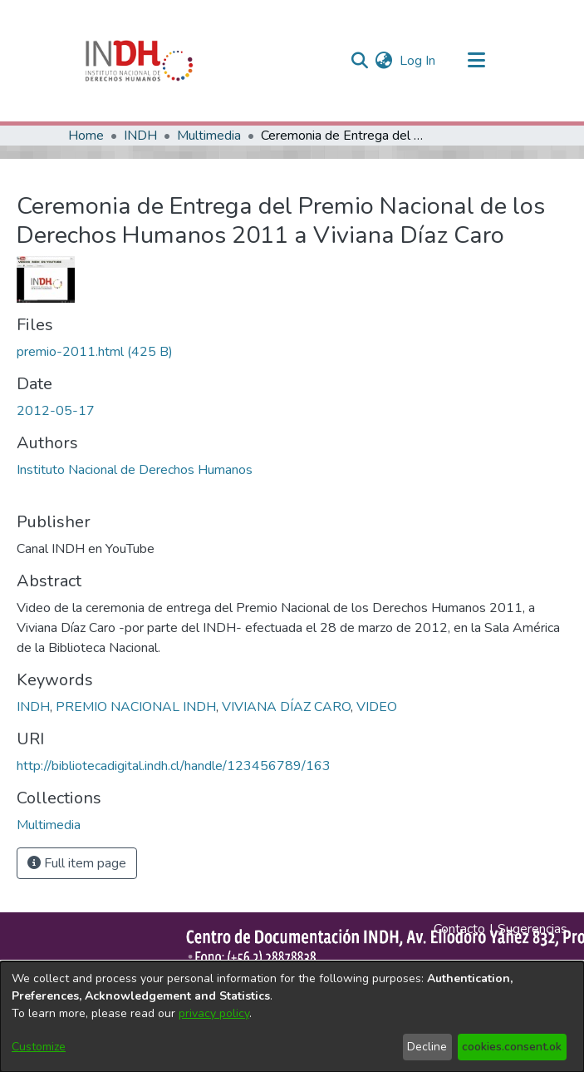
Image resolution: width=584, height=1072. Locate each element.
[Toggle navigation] (477, 61)
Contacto (459, 929)
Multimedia (209, 135)
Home (86, 135)
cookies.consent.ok (512, 1047)
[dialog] (292, 1016)
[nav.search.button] (360, 61)
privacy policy (214, 1013)
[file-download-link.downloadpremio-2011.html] (95, 352)
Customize (39, 1047)
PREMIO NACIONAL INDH (136, 707)
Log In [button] (418, 61)
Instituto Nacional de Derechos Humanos (135, 470)
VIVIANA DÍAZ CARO (286, 707)
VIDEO (376, 707)
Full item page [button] (76, 863)
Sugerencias (532, 929)
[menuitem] (384, 61)
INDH (140, 135)
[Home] (139, 61)
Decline (427, 1047)
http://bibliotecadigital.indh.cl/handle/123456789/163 (174, 766)
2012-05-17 (56, 411)
